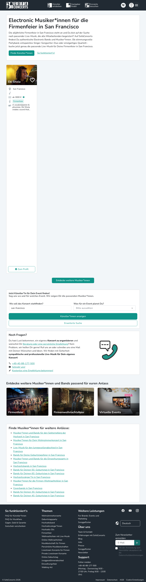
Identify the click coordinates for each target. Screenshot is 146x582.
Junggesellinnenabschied (53, 560)
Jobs (80, 542)
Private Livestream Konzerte (54, 553)
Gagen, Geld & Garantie (15, 522)
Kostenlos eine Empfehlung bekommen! (32, 370)
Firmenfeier (47, 533)
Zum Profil (23, 269)
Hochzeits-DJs (48, 529)
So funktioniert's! (46, 53)
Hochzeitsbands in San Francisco (29, 466)
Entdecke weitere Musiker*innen (73, 280)
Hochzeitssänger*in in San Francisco (31, 477)
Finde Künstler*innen (22, 53)
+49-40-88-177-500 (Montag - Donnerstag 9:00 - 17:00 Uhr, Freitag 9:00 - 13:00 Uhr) (92, 570)
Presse (81, 545)
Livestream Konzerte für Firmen (56, 550)
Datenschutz (112, 580)
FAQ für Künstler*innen (15, 515)
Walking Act (47, 567)
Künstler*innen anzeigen (73, 316)
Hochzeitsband (48, 522)
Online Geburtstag (50, 557)
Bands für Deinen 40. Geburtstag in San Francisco (38, 495)
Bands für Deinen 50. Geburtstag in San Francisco (38, 469)
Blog (80, 538)
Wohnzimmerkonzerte (51, 515)
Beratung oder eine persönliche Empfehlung (45, 344)
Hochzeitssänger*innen (52, 526)
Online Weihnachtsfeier (52, 540)
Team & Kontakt (85, 532)
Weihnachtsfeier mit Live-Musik (56, 536)
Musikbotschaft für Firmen (53, 543)
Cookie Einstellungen (135, 580)
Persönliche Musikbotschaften (55, 546)
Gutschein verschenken (15, 526)
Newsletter (83, 552)
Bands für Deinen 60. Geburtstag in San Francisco (38, 473)
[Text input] (124, 542)
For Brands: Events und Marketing (88, 517)
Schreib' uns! (18, 367)
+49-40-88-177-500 (23, 363)
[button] (134, 5)
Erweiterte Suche (73, 323)
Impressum (100, 580)
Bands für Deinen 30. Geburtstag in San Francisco (38, 492)
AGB (122, 580)
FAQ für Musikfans (13, 519)
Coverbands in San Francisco (27, 488)
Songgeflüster (84, 522)
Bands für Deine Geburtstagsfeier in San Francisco (39, 455)
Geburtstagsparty (49, 519)
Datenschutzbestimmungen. (131, 555)
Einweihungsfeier (49, 564)
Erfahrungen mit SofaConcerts (91, 535)
